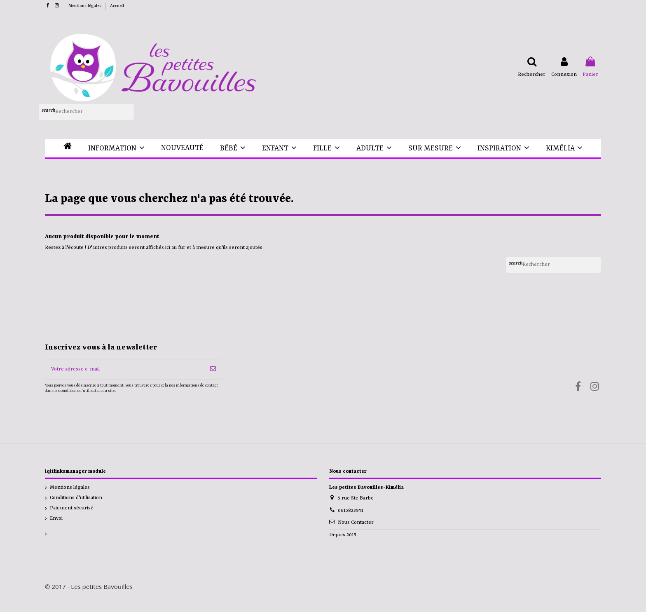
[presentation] (113, 415)
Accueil (117, 5)
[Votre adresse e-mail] (124, 369)
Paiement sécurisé (72, 508)
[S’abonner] (213, 369)
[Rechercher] (86, 112)
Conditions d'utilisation (76, 498)
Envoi (56, 518)
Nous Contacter (356, 522)
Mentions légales (85, 5)
